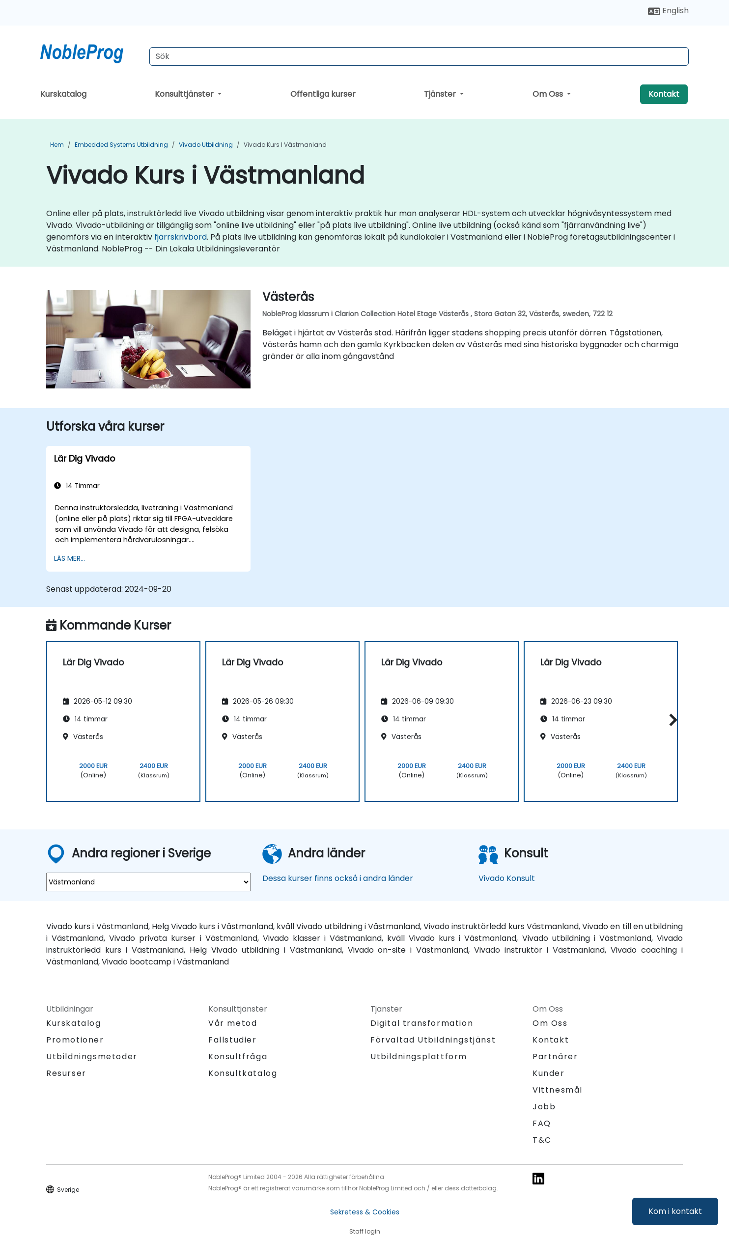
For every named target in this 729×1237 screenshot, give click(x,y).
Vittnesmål (558, 1090)
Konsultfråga (237, 1056)
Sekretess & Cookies (364, 1212)
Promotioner (75, 1039)
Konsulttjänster (185, 94)
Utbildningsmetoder (92, 1056)
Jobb (544, 1106)
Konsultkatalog (242, 1073)
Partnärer (555, 1056)
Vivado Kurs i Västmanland (285, 144)
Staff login (364, 1231)
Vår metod (232, 1023)
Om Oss (549, 94)
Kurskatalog (63, 94)
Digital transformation (421, 1023)
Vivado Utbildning (206, 144)
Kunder (549, 1073)
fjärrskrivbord (180, 237)
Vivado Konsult (506, 878)
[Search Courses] (419, 56)
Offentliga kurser (323, 94)
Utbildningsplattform (418, 1056)
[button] (671, 720)
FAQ (542, 1123)
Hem (57, 144)
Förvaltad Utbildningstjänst (433, 1039)
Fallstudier (232, 1039)
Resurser (66, 1073)
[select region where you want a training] (148, 882)
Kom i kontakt (675, 1211)
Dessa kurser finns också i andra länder (337, 878)
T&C (542, 1140)
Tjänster (441, 94)
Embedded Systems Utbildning (121, 144)
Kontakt (663, 94)
